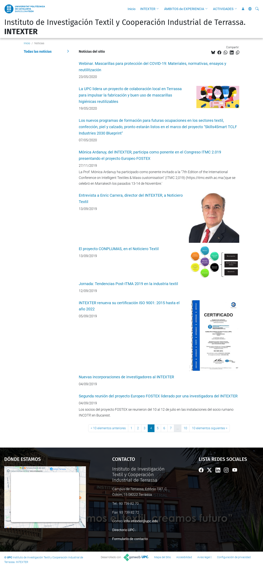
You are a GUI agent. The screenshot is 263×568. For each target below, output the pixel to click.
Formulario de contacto (130, 539)
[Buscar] (257, 9)
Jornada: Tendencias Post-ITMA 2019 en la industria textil (128, 284)
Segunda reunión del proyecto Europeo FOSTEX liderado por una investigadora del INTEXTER (158, 396)
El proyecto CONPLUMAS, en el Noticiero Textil (119, 249)
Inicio (132, 9)
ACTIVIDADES (223, 9)
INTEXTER (147, 9)
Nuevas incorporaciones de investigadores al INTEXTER (126, 377)
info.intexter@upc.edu (141, 521)
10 (185, 428)
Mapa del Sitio (162, 557)
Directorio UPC (123, 530)
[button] (158, 8)
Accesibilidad (184, 557)
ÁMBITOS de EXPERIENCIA (184, 9)
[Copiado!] (237, 52)
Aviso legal (203, 557)
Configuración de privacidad (234, 557)
